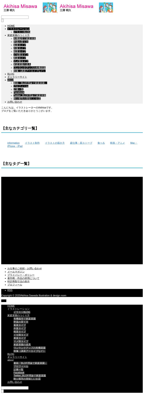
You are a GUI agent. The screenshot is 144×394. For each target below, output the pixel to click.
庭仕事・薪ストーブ (81, 143)
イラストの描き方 (55, 143)
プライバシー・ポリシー (20, 275)
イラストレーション (18, 28)
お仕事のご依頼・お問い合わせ (24, 268)
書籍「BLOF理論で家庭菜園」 (30, 83)
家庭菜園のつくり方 (18, 35)
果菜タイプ (20, 58)
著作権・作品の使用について (23, 278)
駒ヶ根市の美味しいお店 (27, 98)
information (13, 143)
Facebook (19, 92)
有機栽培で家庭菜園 (25, 38)
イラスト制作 (32, 143)
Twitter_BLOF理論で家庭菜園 (30, 95)
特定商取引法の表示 (18, 281)
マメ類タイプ (21, 61)
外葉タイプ (20, 48)
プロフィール (21, 86)
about (10, 80)
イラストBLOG (22, 32)
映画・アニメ (117, 143)
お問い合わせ (14, 102)
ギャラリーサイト (17, 77)
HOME (11, 26)
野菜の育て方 (21, 41)
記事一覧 (18, 89)
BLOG (10, 74)
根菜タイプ (20, 51)
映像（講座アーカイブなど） (30, 71)
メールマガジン (16, 271)
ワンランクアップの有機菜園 (30, 67)
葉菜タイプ (20, 45)
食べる (101, 143)
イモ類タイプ (21, 54)
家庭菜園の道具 (22, 64)
